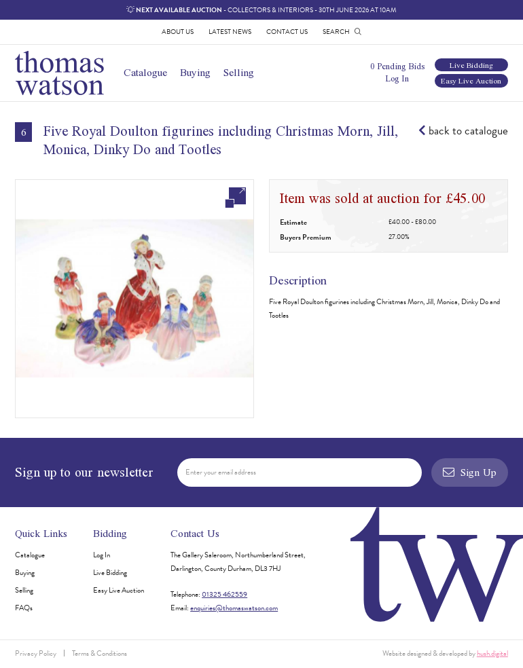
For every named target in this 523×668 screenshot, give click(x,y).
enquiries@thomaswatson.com (234, 608)
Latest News (230, 31)
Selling (238, 72)
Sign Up (469, 472)
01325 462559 (224, 594)
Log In (397, 78)
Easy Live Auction (471, 80)
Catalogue (145, 72)
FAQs (24, 608)
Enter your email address (220, 472)
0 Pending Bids (397, 66)
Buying (195, 72)
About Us (178, 31)
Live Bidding (471, 64)
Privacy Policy (35, 653)
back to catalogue (463, 131)
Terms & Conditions (99, 653)
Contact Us (287, 31)
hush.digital (492, 653)
